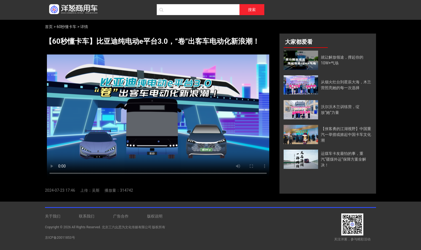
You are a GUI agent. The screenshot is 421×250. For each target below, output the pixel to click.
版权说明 (154, 216)
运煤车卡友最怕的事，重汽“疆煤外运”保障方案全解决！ (343, 159)
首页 (49, 26)
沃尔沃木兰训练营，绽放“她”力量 (340, 110)
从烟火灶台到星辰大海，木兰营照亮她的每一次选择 (346, 85)
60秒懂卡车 (66, 26)
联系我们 (86, 216)
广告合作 (121, 216)
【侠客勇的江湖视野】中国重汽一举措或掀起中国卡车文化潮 (346, 134)
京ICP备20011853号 (60, 238)
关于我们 (52, 216)
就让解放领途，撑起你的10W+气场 (342, 60)
